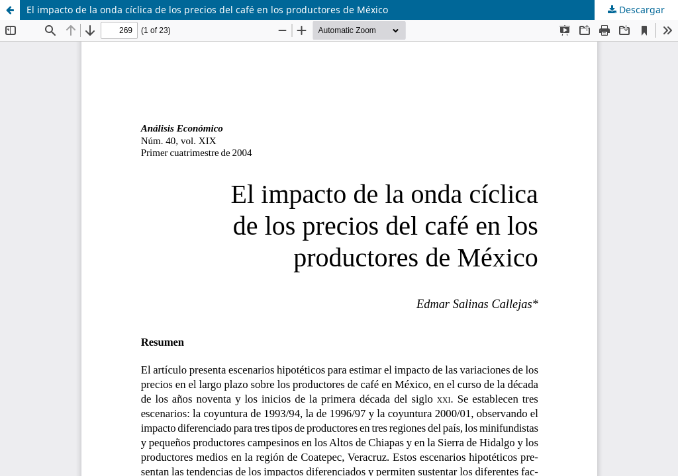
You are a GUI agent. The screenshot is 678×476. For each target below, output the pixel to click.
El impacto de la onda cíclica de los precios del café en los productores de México (207, 9)
